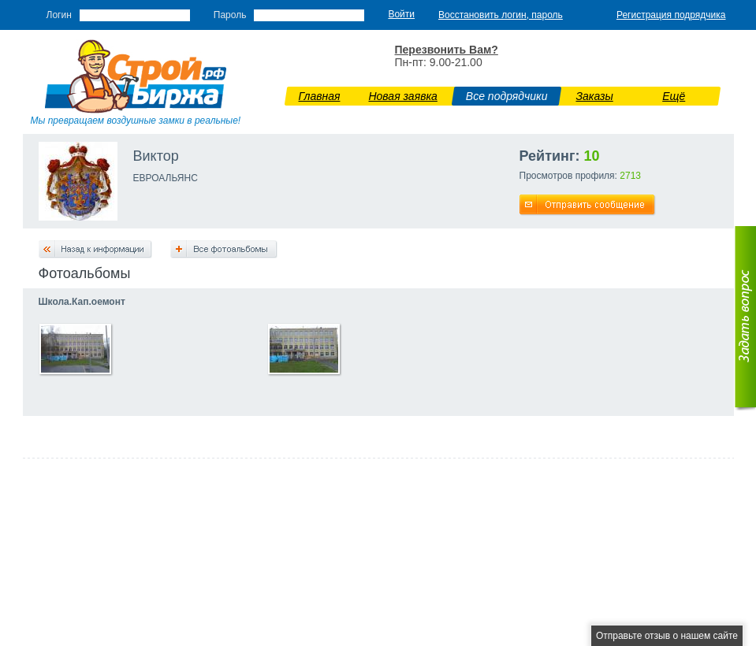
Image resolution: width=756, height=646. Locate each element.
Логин (59, 14)
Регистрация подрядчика (671, 14)
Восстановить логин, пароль (500, 14)
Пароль (230, 14)
